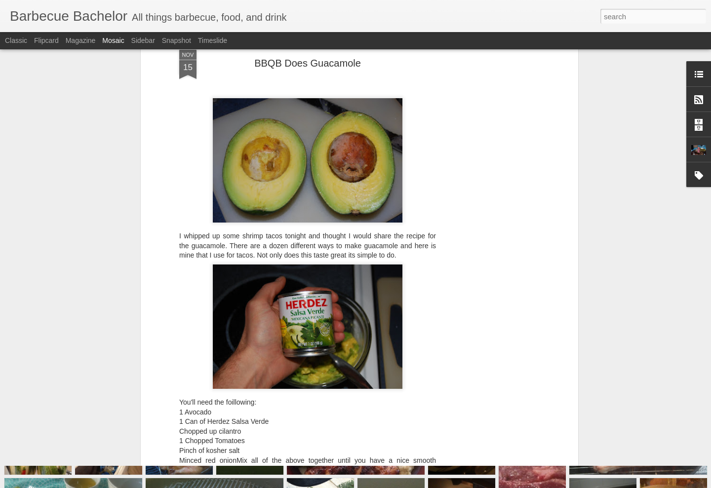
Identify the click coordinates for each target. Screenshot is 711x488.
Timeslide (212, 40)
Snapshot (176, 40)
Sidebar (143, 40)
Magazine (81, 40)
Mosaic (113, 40)
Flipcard (46, 40)
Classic (16, 40)
